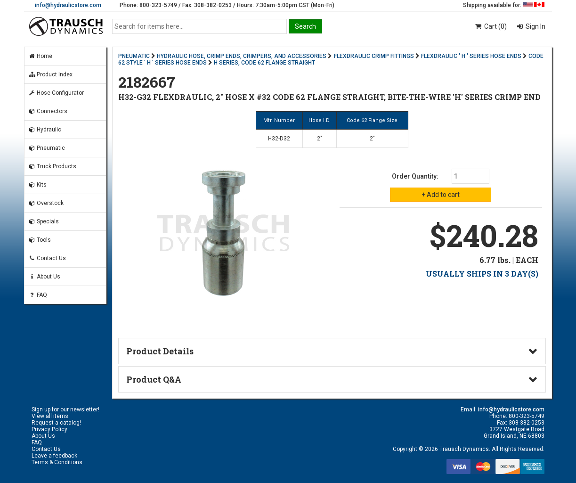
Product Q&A (153, 379)
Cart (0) (490, 26)
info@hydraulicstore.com (68, 5)
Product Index (50, 74)
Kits (37, 184)
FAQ (37, 295)
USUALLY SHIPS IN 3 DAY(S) (482, 273)
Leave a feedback (54, 455)
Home (40, 56)
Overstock (46, 203)
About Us (44, 276)
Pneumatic (46, 148)
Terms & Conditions (57, 462)
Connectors (47, 111)
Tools (39, 240)
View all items (50, 416)
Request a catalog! (56, 422)
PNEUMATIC (134, 56)
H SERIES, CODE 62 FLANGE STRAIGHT (264, 62)
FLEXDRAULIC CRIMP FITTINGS (374, 56)
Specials (43, 221)
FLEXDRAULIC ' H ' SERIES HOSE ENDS (471, 56)
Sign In (534, 26)
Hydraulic (44, 129)
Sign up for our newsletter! (65, 409)
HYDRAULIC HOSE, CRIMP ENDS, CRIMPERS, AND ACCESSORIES (241, 56)
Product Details (160, 351)
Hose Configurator (56, 93)
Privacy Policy (49, 429)
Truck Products (52, 166)
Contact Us (47, 258)
